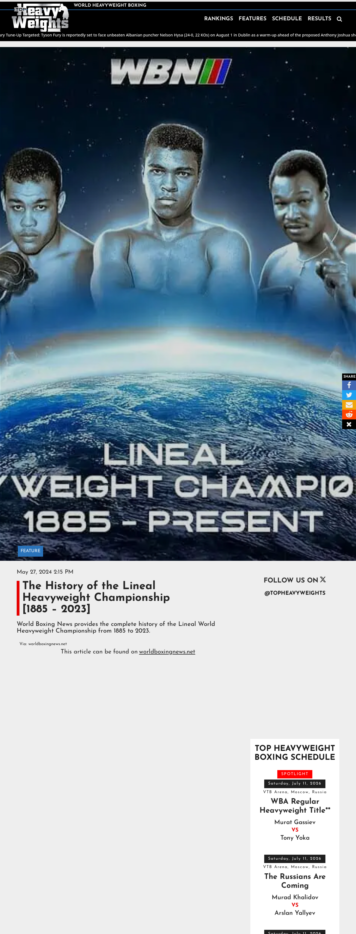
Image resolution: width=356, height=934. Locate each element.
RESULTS (319, 19)
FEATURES (252, 19)
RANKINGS (218, 19)
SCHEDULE (287, 19)
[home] (40, 18)
